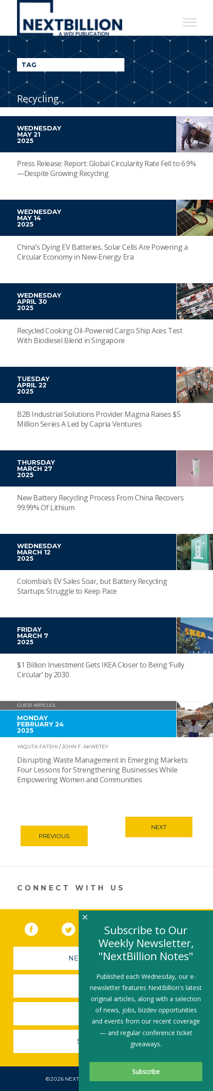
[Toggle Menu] (190, 22)
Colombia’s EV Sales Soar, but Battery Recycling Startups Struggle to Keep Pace (92, 586)
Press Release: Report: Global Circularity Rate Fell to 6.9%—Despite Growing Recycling (106, 168)
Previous (54, 835)
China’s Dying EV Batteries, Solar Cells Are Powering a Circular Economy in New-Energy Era (102, 252)
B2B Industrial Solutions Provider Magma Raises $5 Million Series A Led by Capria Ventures (98, 419)
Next (158, 827)
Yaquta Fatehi (37, 746)
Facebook (37, 927)
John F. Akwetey (86, 746)
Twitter (74, 927)
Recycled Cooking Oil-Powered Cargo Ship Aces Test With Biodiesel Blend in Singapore (99, 335)
